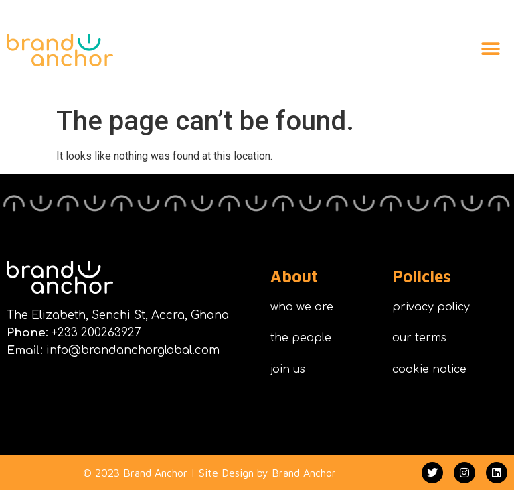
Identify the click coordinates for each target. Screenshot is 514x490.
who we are (301, 307)
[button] (490, 49)
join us (287, 369)
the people (300, 338)
